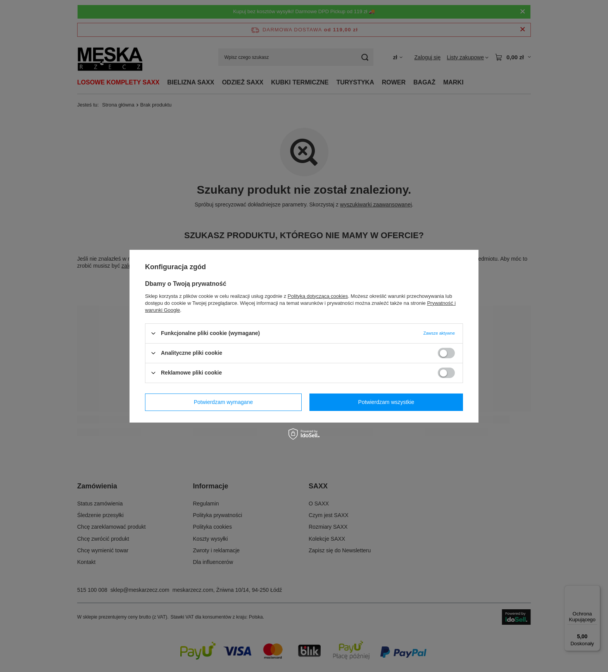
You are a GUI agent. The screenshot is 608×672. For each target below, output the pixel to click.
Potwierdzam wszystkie (386, 402)
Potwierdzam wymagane (223, 402)
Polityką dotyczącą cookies (318, 296)
